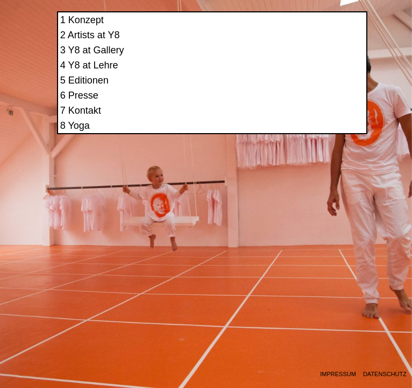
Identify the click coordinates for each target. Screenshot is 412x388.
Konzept (291, 29)
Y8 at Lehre (298, 74)
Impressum (338, 374)
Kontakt (289, 119)
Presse (288, 104)
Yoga (284, 134)
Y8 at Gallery (301, 59)
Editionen (293, 89)
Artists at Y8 (299, 44)
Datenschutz (385, 374)
